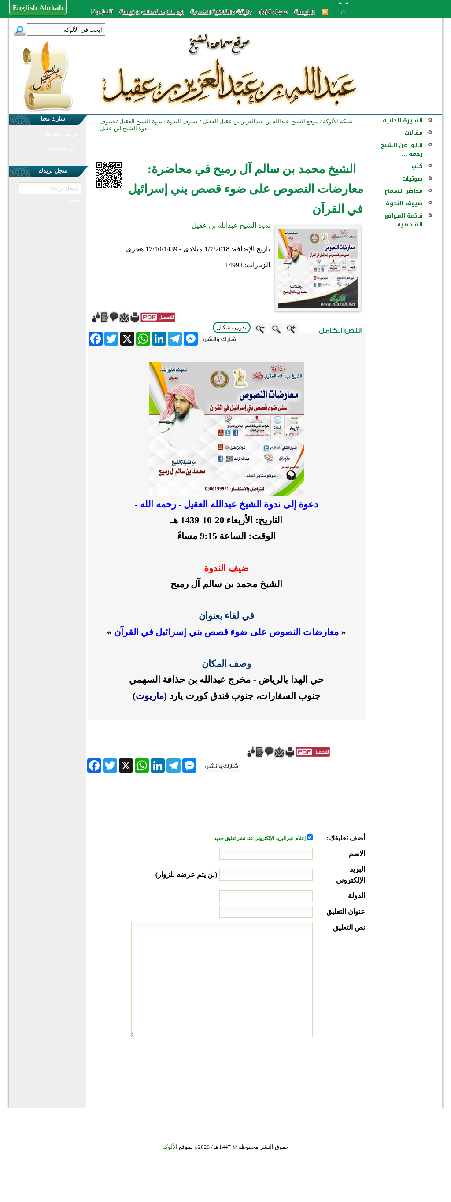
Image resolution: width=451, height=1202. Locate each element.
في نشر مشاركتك (60, 134)
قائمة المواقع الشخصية (403, 220)
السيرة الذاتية (403, 120)
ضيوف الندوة (404, 203)
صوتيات (412, 178)
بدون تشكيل (232, 327)
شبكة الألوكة (337, 121)
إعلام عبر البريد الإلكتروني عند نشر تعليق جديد (260, 838)
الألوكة (169, 1146)
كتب (417, 166)
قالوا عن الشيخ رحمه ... (402, 149)
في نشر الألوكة (61, 148)
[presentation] (298, 1070)
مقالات (413, 132)
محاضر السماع (403, 190)
